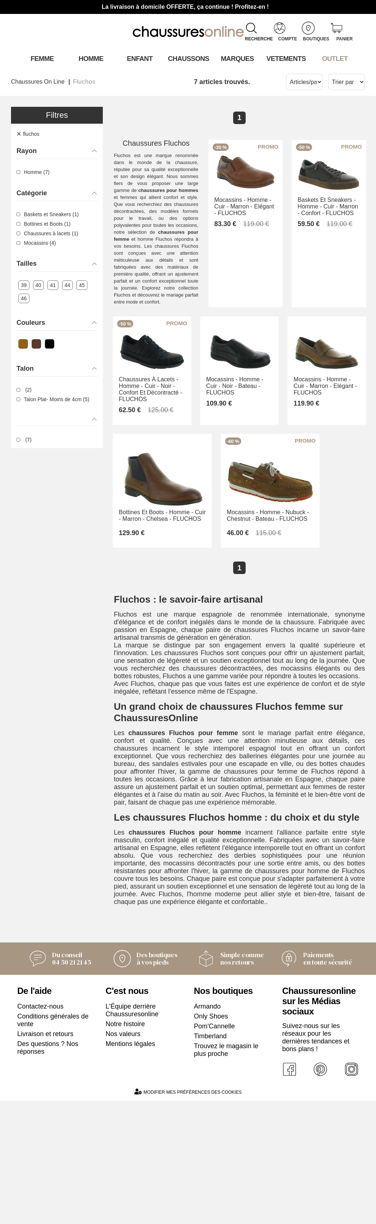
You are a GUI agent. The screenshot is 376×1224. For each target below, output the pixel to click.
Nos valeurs (123, 1157)
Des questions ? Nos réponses (47, 1170)
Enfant (139, 58)
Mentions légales (130, 1166)
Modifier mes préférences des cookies (188, 1215)
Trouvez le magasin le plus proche (226, 1172)
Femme (41, 58)
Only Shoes (211, 1139)
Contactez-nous (40, 1129)
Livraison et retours (45, 1157)
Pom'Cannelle (214, 1149)
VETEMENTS (286, 58)
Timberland (210, 1159)
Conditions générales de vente (52, 1143)
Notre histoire (125, 1147)
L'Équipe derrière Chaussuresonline (132, 1133)
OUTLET (334, 58)
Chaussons (188, 58)
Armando (207, 1129)
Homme (90, 58)
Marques (237, 58)
